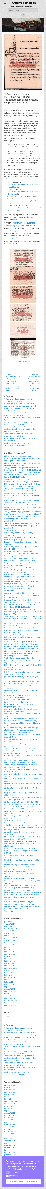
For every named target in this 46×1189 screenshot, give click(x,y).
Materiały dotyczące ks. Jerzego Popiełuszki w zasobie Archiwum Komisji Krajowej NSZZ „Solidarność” (20, 843)
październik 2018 (10, 991)
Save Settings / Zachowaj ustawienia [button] (23, 1181)
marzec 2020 (9, 963)
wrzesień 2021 (9, 940)
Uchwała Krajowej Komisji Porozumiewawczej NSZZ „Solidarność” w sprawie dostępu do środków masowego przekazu (23, 827)
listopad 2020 (9, 952)
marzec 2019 (9, 984)
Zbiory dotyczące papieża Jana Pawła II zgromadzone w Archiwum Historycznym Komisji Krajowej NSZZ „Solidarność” (22, 458)
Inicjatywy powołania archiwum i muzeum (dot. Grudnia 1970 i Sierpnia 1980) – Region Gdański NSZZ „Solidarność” (21, 595)
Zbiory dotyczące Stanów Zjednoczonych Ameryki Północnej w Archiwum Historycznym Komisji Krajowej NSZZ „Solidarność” (22, 474)
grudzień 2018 (9, 989)
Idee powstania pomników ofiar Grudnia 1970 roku (22, 735)
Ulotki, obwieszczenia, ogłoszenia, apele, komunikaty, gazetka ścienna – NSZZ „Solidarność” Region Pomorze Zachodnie (22, 660)
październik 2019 (10, 968)
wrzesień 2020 (9, 956)
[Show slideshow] (23, 362)
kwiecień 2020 (9, 961)
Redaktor (23, 106)
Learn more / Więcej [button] (30, 1169)
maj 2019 (7, 980)
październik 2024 (10, 922)
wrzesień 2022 (9, 933)
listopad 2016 (9, 1003)
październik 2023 (10, 929)
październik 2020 (10, 954)
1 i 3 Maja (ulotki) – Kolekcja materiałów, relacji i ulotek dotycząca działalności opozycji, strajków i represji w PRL (22, 637)
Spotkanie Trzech (10, 737)
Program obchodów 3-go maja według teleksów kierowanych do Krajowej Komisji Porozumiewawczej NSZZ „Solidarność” (21, 565)
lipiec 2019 (8, 975)
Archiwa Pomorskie (24, 2)
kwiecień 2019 (9, 982)
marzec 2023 (9, 931)
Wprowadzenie (9, 911)
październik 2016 (10, 1005)
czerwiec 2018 (9, 993)
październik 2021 (10, 938)
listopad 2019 (9, 966)
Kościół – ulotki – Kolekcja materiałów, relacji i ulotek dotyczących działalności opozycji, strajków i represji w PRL (23, 611)
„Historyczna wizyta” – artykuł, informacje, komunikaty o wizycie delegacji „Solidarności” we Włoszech (20, 588)
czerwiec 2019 (9, 977)
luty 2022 (7, 935)
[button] (8, 1172)
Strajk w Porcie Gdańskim (13, 820)
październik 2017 (10, 1000)
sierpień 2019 (9, 973)
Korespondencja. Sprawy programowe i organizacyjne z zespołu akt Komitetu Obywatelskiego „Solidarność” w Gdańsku (19, 702)
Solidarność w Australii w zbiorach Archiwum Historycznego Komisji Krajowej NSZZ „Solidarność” (20, 518)
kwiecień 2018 (9, 998)
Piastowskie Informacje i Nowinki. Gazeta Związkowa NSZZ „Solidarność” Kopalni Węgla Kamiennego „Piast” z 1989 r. (21, 553)
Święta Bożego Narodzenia (14, 530)
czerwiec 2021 (9, 945)
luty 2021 (7, 947)
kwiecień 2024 (9, 926)
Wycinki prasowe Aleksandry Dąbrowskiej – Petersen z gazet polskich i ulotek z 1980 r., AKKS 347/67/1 (22, 880)
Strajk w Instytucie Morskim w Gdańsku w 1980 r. (22, 802)
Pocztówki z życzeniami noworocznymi (18, 732)
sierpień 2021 (9, 942)
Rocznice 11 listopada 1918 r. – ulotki (17, 600)
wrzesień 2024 (9, 924)
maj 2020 (7, 959)
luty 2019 (7, 987)
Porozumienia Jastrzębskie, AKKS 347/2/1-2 (20, 848)
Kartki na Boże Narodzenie (14, 670)
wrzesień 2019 (9, 970)
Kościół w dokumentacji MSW (15, 823)
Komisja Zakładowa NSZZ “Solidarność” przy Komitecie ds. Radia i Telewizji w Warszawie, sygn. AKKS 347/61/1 (22, 811)
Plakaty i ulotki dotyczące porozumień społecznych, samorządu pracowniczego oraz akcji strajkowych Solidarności (22, 755)
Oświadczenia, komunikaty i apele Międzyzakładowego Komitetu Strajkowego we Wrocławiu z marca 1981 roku (19, 576)
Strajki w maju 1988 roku (13, 707)
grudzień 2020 (9, 949)
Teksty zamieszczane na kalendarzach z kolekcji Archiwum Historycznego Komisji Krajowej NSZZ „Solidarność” (21, 525)
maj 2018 (7, 996)
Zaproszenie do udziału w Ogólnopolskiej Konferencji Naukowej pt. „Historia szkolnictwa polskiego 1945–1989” (21, 429)
